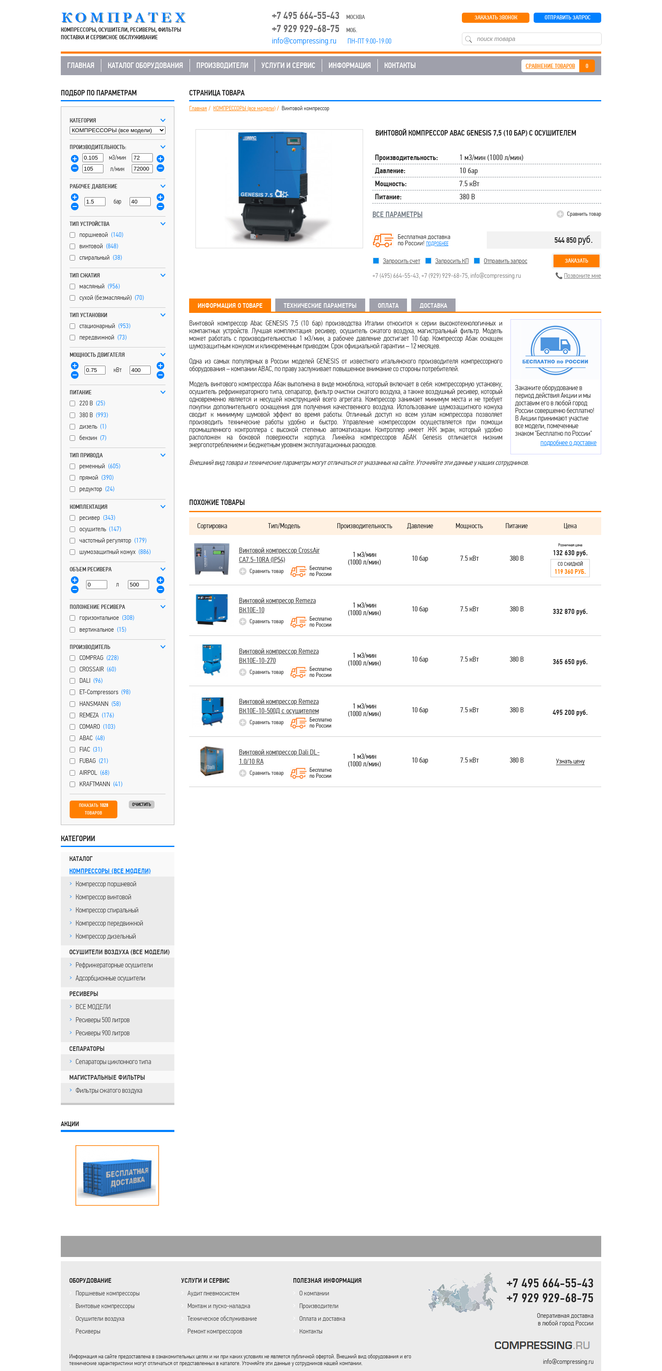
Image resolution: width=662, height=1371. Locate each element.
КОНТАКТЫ (400, 65)
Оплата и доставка (322, 1318)
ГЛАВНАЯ (81, 65)
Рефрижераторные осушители (114, 965)
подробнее (437, 244)
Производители (319, 1306)
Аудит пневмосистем (213, 1293)
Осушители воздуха (100, 1318)
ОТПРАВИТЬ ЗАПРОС (568, 17)
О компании (314, 1293)
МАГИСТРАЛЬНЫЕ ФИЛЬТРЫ (107, 1077)
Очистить (141, 804)
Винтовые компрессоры (105, 1306)
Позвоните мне (582, 275)
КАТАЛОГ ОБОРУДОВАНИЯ (145, 65)
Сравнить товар (584, 213)
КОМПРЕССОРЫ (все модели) (110, 871)
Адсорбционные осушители (110, 978)
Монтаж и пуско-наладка (218, 1306)
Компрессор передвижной (109, 923)
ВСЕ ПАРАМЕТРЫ (397, 214)
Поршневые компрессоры (108, 1293)
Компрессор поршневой (106, 884)
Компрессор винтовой (103, 897)
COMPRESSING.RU (131, 17)
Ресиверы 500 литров (103, 1019)
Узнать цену (570, 761)
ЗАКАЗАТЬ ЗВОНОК (496, 17)
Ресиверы (88, 1331)
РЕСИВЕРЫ (83, 994)
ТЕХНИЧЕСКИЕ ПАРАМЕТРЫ (320, 305)
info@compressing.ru (495, 275)
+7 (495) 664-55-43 (395, 275)
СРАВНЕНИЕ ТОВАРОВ (550, 66)
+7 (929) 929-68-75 (444, 275)
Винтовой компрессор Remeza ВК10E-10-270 (279, 656)
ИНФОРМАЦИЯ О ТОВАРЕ (230, 305)
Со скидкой (570, 568)
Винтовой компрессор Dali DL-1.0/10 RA (279, 757)
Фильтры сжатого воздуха (109, 1090)
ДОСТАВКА (433, 305)
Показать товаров (93, 809)
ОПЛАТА (388, 305)
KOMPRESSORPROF (544, 1346)
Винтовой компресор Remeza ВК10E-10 (277, 605)
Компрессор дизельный (106, 936)
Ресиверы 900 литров (103, 1033)
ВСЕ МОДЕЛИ (93, 1006)
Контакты (311, 1331)
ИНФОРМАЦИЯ (349, 65)
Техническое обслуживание (222, 1318)
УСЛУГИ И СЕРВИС (288, 65)
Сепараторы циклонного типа (113, 1061)
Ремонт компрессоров (214, 1331)
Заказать (576, 260)
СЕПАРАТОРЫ (87, 1049)
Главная (198, 108)
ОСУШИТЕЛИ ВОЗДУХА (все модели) (119, 952)
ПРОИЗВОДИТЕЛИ (222, 65)
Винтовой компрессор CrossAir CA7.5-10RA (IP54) (279, 555)
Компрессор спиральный (107, 910)
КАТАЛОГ (80, 859)
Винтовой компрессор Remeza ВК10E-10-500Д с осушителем (279, 706)
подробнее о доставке (568, 442)
